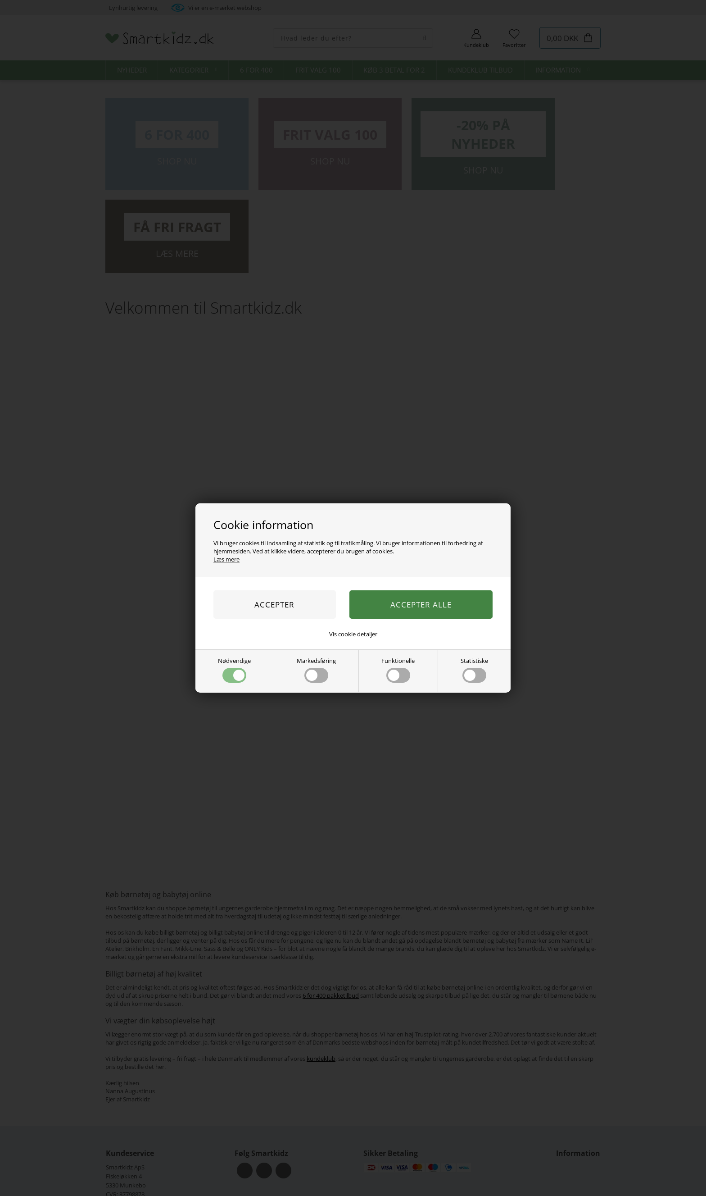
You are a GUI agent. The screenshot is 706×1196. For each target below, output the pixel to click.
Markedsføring (316, 670)
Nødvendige (234, 670)
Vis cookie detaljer (353, 634)
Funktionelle (398, 670)
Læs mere (226, 559)
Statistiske (474, 670)
